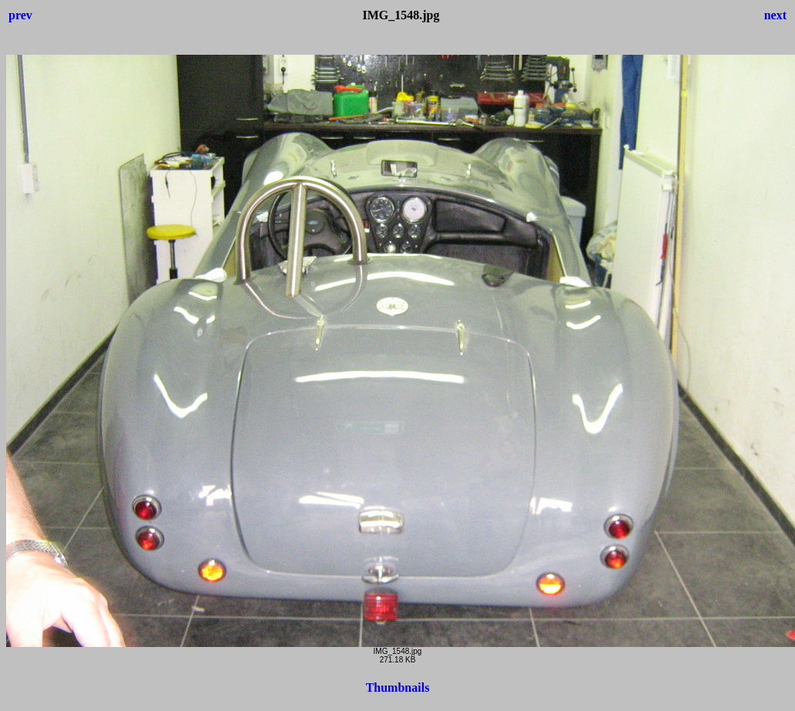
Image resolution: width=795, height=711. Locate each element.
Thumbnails (398, 687)
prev (20, 15)
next (775, 15)
